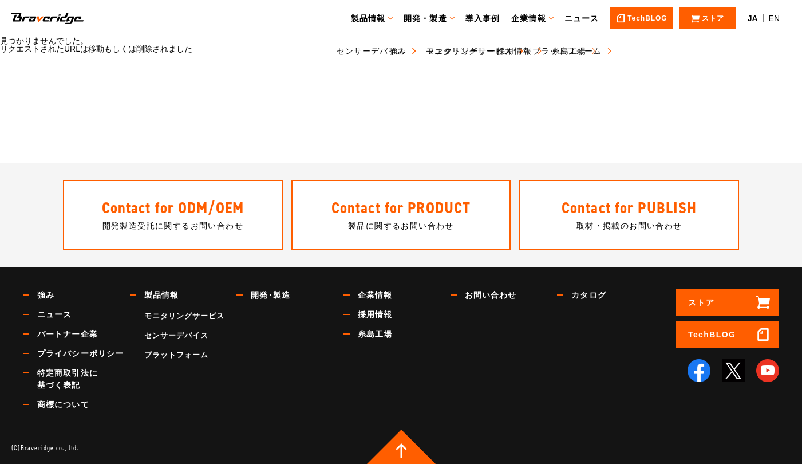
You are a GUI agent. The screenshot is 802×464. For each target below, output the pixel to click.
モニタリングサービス (184, 316)
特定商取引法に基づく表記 (67, 379)
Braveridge (64, 18)
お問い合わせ (491, 295)
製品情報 (373, 18)
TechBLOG (712, 334)
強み (45, 295)
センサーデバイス (176, 335)
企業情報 (534, 18)
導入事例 (488, 18)
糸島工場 (375, 334)
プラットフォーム (176, 355)
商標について (63, 404)
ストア (701, 302)
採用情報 (375, 314)
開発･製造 (270, 295)
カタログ (588, 295)
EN (774, 18)
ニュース (587, 18)
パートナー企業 (67, 334)
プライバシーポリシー (80, 353)
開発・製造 (431, 18)
